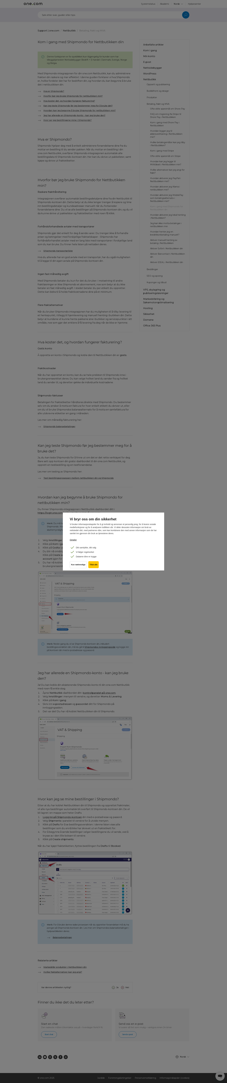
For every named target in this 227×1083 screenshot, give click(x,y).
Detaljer (73, 540)
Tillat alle (94, 566)
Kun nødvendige (78, 566)
